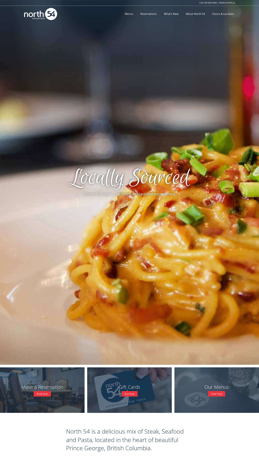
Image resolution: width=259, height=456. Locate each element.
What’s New (171, 14)
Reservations (148, 14)
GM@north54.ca (227, 2)
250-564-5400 (210, 2)
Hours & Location (223, 14)
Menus (129, 14)
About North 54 (195, 14)
